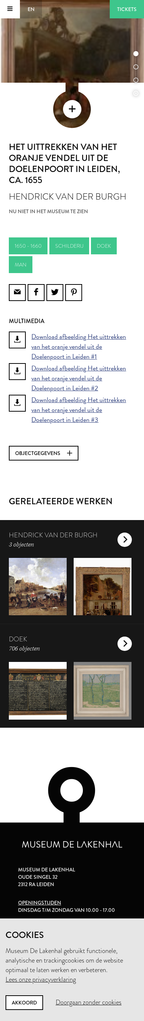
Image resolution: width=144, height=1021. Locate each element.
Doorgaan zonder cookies (89, 1002)
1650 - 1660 (28, 246)
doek (104, 246)
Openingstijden (39, 902)
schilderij (69, 246)
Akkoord (24, 1002)
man (21, 264)
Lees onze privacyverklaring (41, 979)
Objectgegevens (43, 453)
